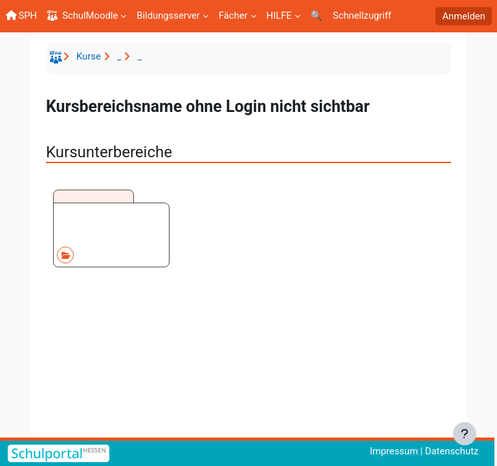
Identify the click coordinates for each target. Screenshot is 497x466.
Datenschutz (452, 451)
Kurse (88, 56)
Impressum (393, 451)
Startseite (57, 59)
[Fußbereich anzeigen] (464, 433)
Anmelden (463, 16)
